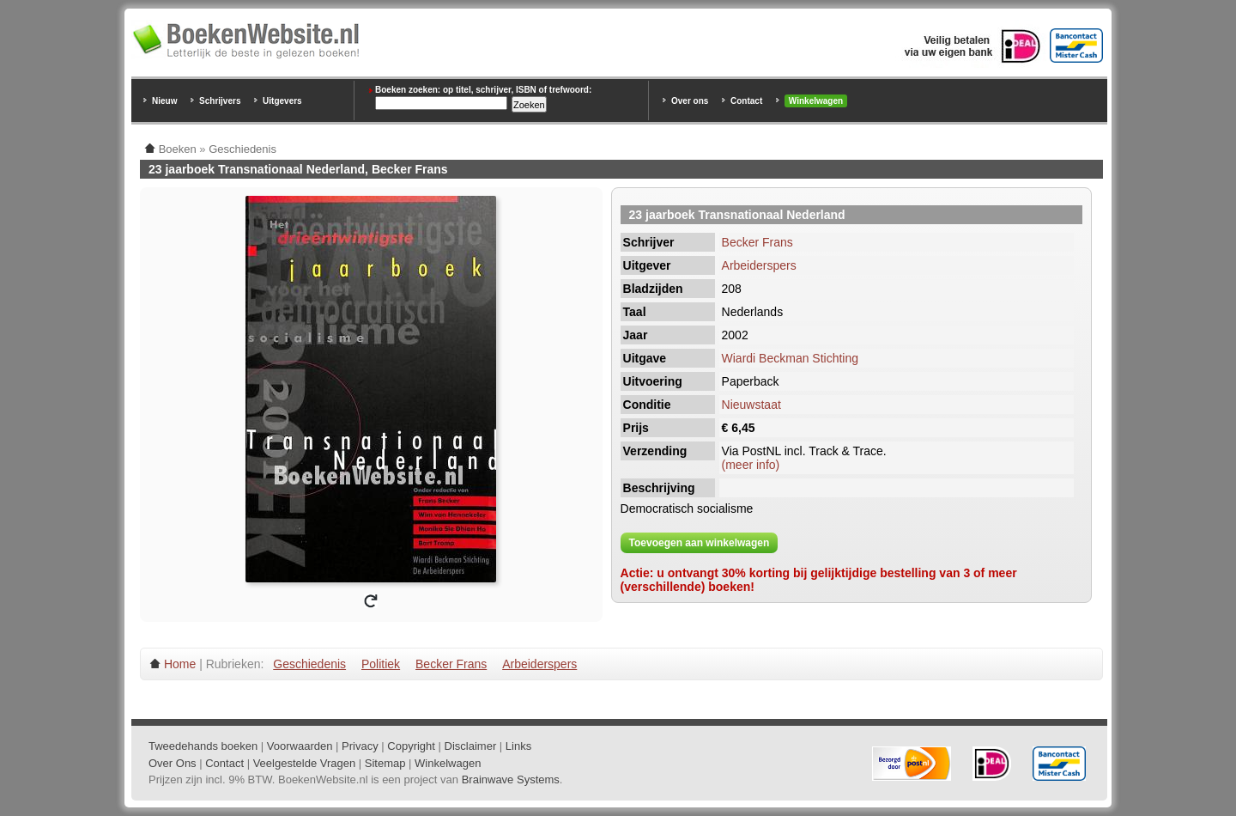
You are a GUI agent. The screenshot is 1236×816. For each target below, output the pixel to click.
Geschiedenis (309, 664)
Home (180, 664)
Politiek (380, 664)
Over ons (689, 101)
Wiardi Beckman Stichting (790, 358)
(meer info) (751, 465)
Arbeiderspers (759, 265)
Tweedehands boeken (203, 746)
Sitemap (385, 763)
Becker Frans (757, 242)
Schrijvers (219, 101)
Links (518, 746)
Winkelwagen (816, 101)
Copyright (411, 746)
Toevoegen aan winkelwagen (699, 543)
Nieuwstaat (751, 404)
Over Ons (172, 763)
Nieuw (164, 101)
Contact (746, 101)
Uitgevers (282, 101)
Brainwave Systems (511, 779)
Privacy (360, 746)
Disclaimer (471, 746)
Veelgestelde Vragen (304, 763)
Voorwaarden (300, 746)
